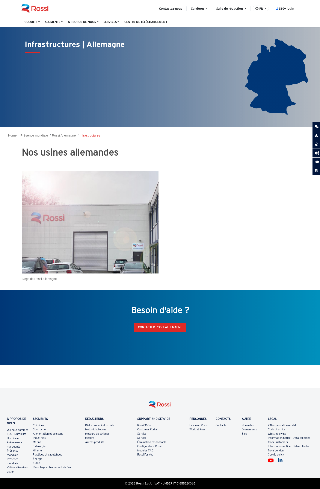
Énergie (37, 458)
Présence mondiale (34, 135)
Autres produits (94, 442)
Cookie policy (276, 454)
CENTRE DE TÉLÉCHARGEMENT (145, 22)
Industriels (39, 437)
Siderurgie (39, 446)
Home (12, 135)
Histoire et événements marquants (14, 442)
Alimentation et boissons (48, 433)
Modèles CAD (145, 450)
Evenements (249, 429)
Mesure (89, 437)
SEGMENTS (52, 22)
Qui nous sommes (17, 429)
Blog (244, 433)
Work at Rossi (197, 429)
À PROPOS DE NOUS (82, 22)
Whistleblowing (277, 433)
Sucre (36, 463)
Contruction (40, 429)
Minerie (37, 450)
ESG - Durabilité (16, 434)
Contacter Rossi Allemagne (160, 327)
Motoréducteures (95, 429)
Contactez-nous (170, 8)
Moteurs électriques (97, 433)
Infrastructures (90, 135)
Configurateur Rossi (149, 446)
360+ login (285, 8)
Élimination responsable (151, 442)
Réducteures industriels (99, 425)
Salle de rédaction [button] (230, 8)
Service (141, 433)
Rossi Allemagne (64, 135)
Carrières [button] (198, 8)
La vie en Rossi (198, 425)
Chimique (38, 425)
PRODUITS (30, 22)
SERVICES (110, 22)
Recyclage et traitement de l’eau (52, 467)
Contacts (221, 425)
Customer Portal (147, 429)
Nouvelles (248, 425)
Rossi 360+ (144, 425)
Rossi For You (145, 454)
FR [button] (259, 8)
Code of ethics (276, 429)
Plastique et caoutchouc (47, 454)
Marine (37, 442)
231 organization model (282, 425)
